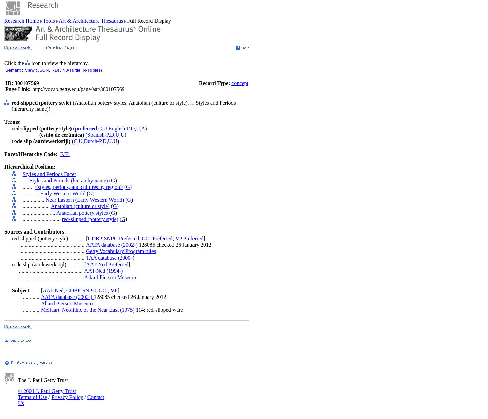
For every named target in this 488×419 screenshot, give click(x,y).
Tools (49, 21)
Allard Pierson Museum (110, 277)
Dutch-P (93, 141)
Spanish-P (98, 135)
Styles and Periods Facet (49, 174)
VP (113, 290)
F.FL (65, 154)
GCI (103, 290)
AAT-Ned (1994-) (103, 271)
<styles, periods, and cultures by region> (79, 187)
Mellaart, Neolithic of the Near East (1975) (88, 310)
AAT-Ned (53, 290)
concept (239, 83)
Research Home (22, 21)
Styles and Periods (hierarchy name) (68, 180)
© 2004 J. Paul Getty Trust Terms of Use (47, 394)
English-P (118, 128)
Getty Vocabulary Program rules (121, 251)
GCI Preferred (157, 238)
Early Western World (63, 193)
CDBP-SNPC (81, 290)
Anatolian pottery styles (82, 213)
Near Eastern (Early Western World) (85, 200)
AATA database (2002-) (112, 245)
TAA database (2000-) (110, 258)
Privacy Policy (67, 397)
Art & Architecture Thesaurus (91, 21)
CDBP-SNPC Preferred (113, 238)
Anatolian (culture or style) (80, 206)
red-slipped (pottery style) (90, 219)
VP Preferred (189, 238)
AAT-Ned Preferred (107, 264)
